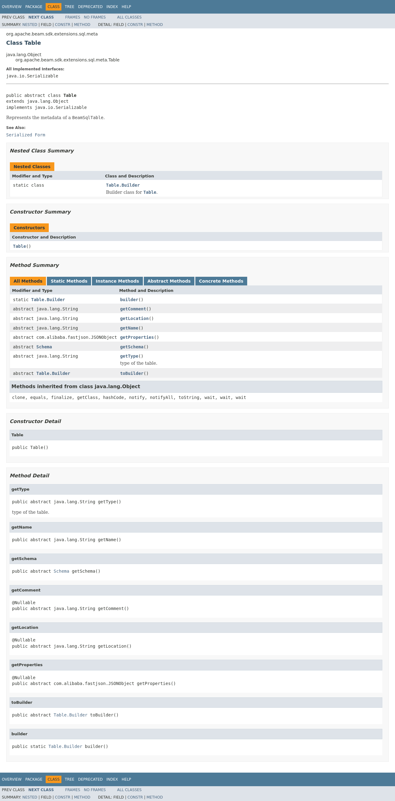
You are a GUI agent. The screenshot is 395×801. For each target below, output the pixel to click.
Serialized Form (25, 134)
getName (129, 328)
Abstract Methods (169, 281)
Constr (62, 25)
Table (19, 246)
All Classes (129, 17)
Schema (44, 346)
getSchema (131, 346)
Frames (72, 17)
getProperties (137, 337)
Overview (12, 7)
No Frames (95, 17)
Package (33, 7)
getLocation (134, 318)
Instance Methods (117, 281)
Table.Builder (123, 185)
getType (129, 356)
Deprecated (90, 7)
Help (126, 7)
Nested (29, 25)
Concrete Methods (221, 281)
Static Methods (69, 281)
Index (112, 7)
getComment (133, 308)
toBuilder (131, 373)
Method (82, 25)
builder (129, 299)
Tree (69, 7)
